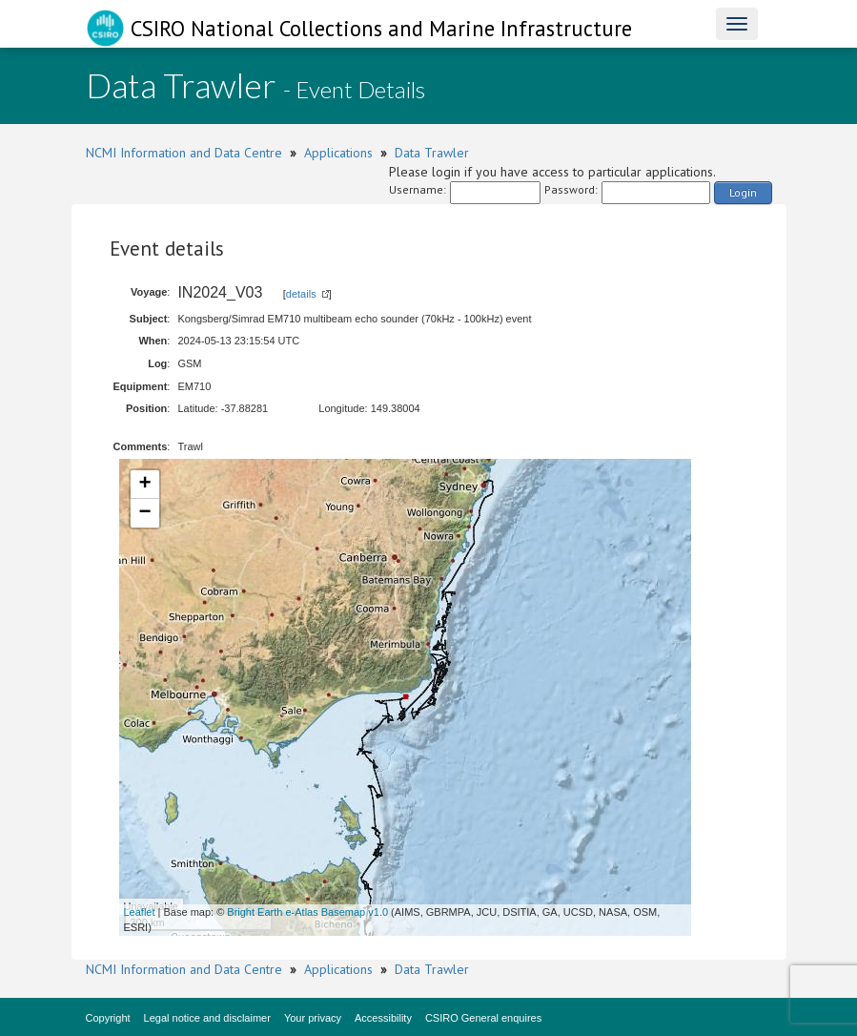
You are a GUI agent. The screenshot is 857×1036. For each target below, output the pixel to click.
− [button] (144, 513)
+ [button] (144, 484)
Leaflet (139, 912)
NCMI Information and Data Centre (184, 152)
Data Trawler (432, 152)
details (301, 294)
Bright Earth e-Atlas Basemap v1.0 (307, 912)
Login (743, 192)
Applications (338, 152)
